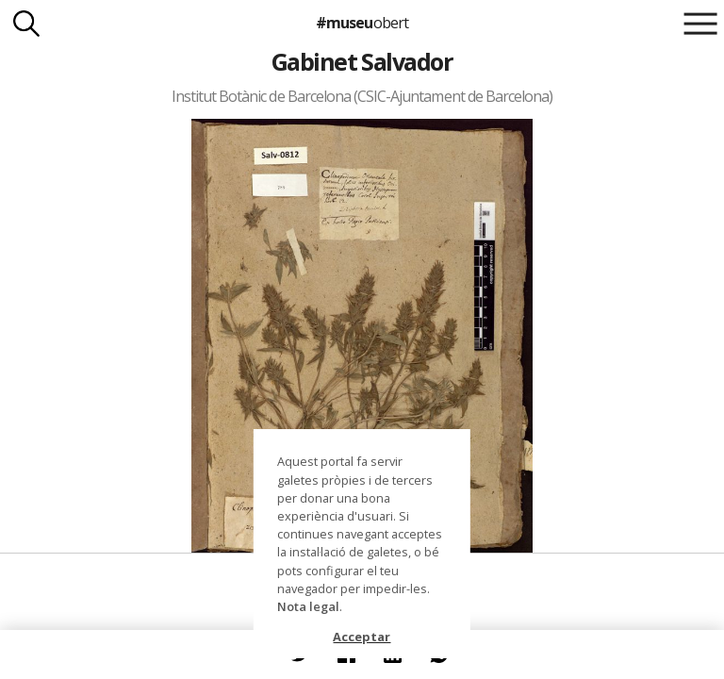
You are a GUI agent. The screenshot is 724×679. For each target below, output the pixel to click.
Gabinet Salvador (362, 61)
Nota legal (308, 606)
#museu (361, 22)
